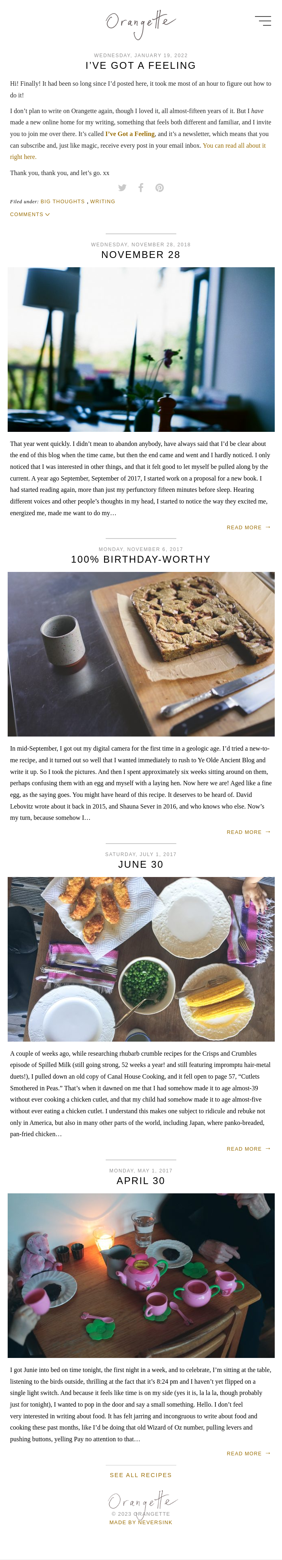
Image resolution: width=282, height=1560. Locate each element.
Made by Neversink (141, 1522)
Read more (244, 527)
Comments (27, 214)
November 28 (141, 254)
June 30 (141, 864)
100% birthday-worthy (141, 559)
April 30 (141, 1180)
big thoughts (63, 201)
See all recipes (141, 1475)
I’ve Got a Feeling (141, 65)
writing (102, 201)
